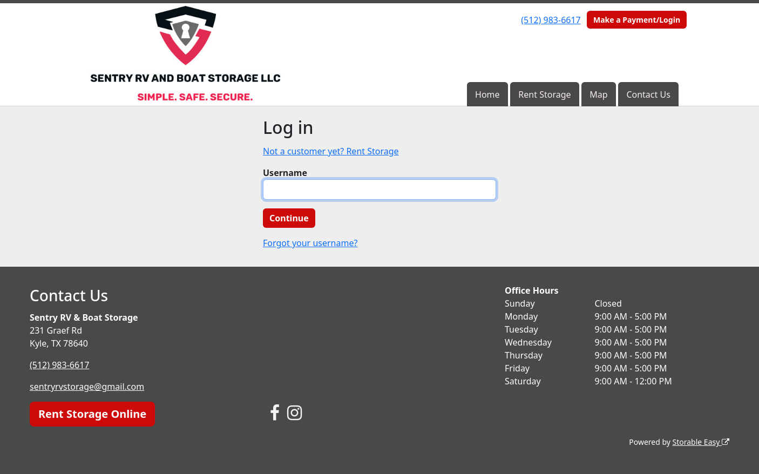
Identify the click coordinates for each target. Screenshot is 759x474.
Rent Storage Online (92, 414)
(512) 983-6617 (550, 20)
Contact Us (648, 94)
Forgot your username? (310, 243)
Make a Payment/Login (636, 20)
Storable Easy (701, 442)
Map (598, 94)
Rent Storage (544, 94)
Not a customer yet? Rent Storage (331, 151)
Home (487, 94)
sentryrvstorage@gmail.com (87, 386)
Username (285, 173)
